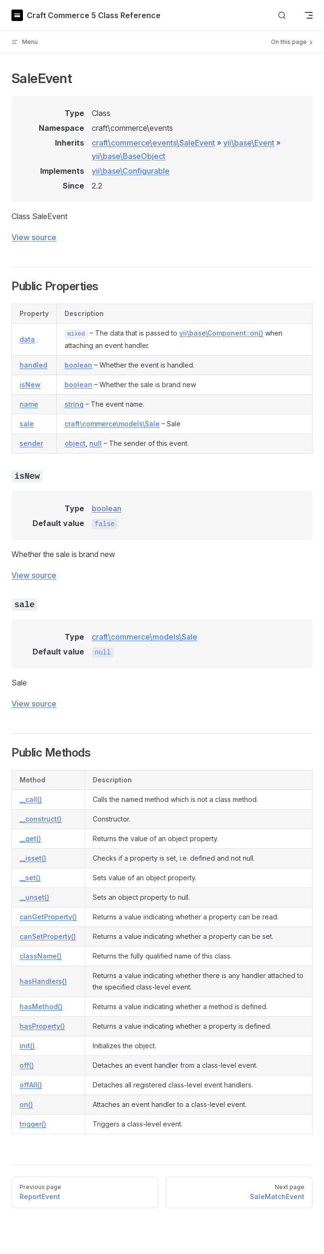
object (75, 443)
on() (26, 1104)
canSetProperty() (48, 936)
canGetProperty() (48, 917)
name (29, 404)
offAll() (31, 1085)
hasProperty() (42, 1026)
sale (27, 424)
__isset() (33, 858)
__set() (30, 878)
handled (33, 365)
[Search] (281, 15)
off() (27, 1065)
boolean (78, 365)
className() (41, 956)
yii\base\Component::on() (221, 333)
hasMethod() (41, 1006)
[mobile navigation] (308, 15)
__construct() (41, 819)
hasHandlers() (43, 981)
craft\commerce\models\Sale (112, 424)
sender (31, 443)
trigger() (33, 1124)
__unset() (34, 897)
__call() (31, 799)
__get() (30, 838)
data (27, 339)
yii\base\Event (248, 143)
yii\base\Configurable (131, 171)
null (95, 443)
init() (27, 1046)
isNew (30, 384)
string (74, 404)
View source (33, 237)
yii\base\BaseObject (128, 156)
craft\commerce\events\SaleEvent (153, 143)
